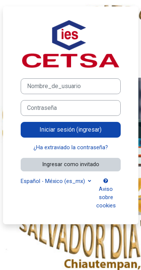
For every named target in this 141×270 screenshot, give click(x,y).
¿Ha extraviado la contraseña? (70, 147)
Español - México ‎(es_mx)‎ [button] (53, 181)
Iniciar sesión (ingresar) (70, 129)
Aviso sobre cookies (106, 193)
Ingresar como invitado (70, 164)
